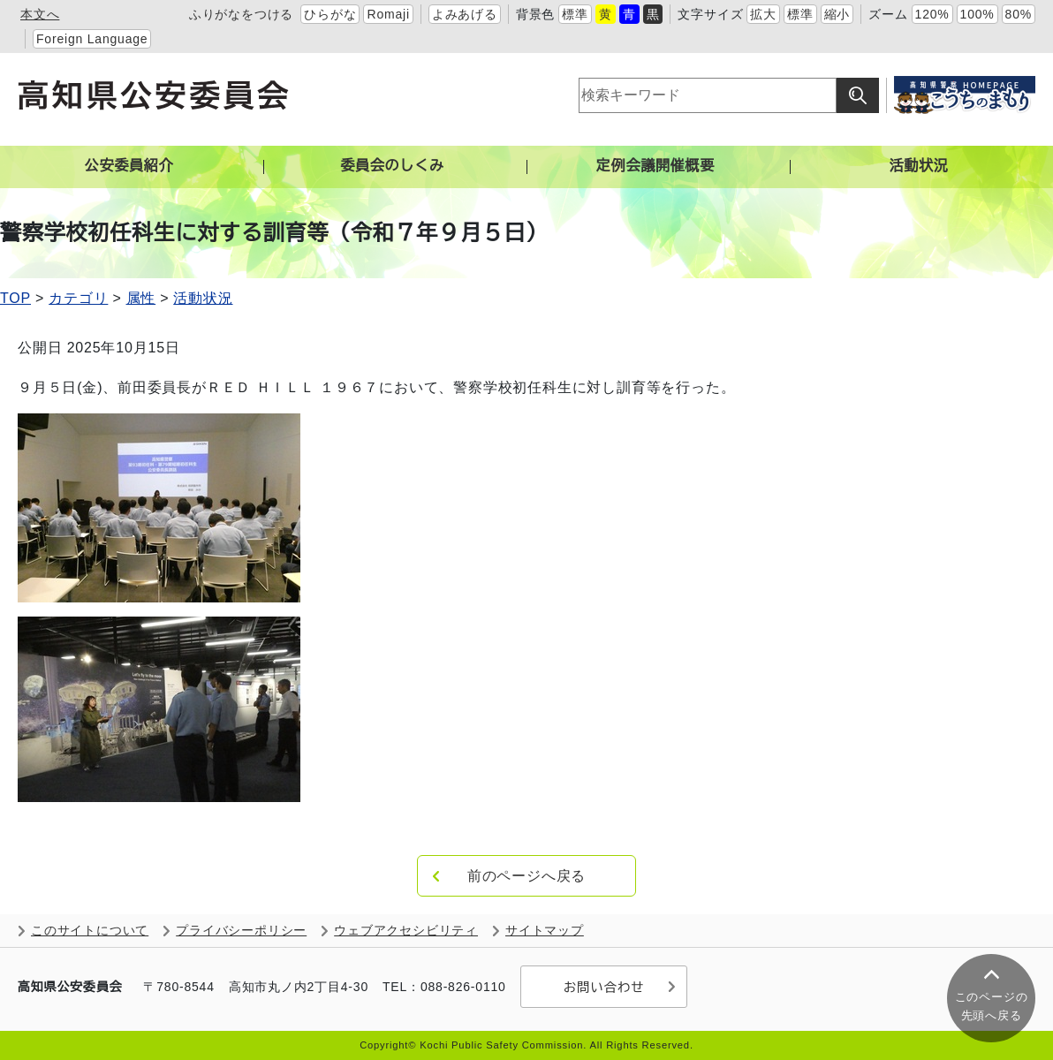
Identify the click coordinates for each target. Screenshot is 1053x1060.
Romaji (388, 14)
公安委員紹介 (129, 165)
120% (932, 14)
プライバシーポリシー (241, 930)
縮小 (837, 14)
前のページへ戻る (526, 875)
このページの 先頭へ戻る (991, 1006)
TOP (15, 298)
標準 (575, 14)
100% (977, 14)
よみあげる (464, 14)
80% (1018, 14)
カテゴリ (78, 298)
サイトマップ (544, 930)
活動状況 (918, 165)
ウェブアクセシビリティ (406, 930)
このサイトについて (89, 930)
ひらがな (330, 14)
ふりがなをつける (241, 14)
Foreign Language (92, 39)
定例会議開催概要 (655, 165)
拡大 (763, 14)
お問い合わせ (603, 987)
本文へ (39, 14)
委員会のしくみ (392, 165)
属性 (141, 298)
